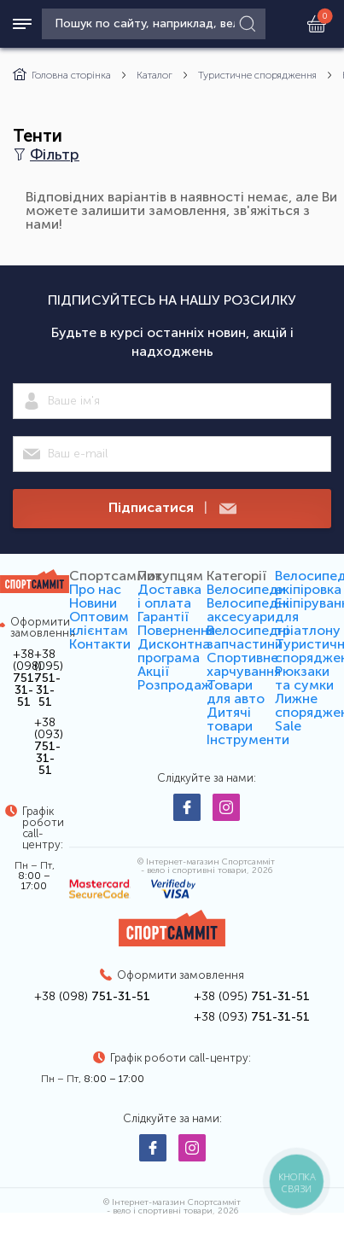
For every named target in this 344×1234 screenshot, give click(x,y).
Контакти (100, 644)
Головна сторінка (62, 75)
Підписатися (172, 508)
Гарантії (163, 616)
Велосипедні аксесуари (248, 610)
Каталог (154, 75)
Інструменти (248, 739)
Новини (93, 603)
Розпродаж (174, 685)
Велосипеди (246, 589)
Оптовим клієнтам (99, 623)
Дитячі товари (230, 719)
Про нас (95, 589)
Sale (288, 726)
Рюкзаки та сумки (304, 678)
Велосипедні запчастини (248, 637)
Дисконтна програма (173, 651)
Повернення (176, 630)
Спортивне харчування (244, 664)
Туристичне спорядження (257, 75)
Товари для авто (236, 692)
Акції (153, 671)
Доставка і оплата (169, 596)
